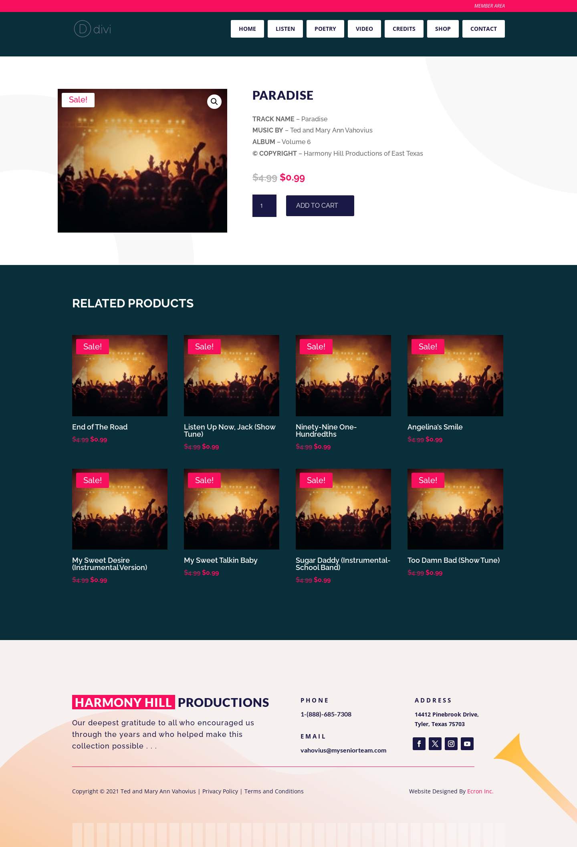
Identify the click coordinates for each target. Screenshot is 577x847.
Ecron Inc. (480, 791)
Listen (285, 28)
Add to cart (317, 205)
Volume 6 (95, 58)
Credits (404, 28)
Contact (483, 28)
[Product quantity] (264, 206)
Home (247, 28)
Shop (443, 28)
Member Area (489, 6)
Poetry (325, 28)
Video (364, 28)
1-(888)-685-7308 (326, 714)
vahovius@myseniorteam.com (343, 750)
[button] (214, 101)
